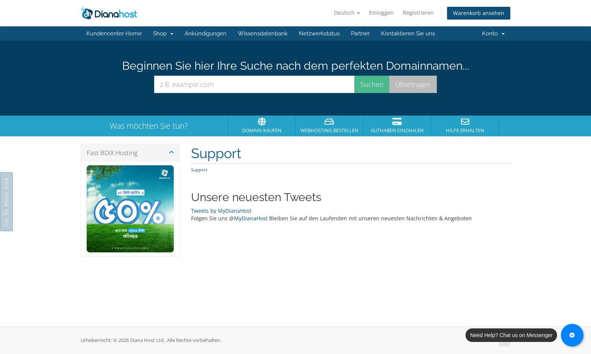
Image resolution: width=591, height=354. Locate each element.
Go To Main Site (6, 201)
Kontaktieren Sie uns (408, 33)
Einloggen (381, 12)
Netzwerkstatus (319, 33)
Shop (163, 33)
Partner (360, 33)
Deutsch (347, 12)
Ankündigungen (206, 33)
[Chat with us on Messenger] (572, 335)
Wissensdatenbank (263, 33)
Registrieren (418, 12)
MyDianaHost (251, 218)
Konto (493, 33)
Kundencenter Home (114, 33)
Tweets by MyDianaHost (221, 210)
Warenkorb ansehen (478, 13)
